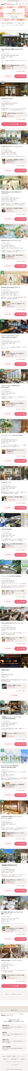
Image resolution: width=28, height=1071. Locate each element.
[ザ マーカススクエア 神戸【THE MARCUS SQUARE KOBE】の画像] (14, 756)
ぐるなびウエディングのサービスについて (13, 1061)
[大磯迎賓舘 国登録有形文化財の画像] (14, 856)
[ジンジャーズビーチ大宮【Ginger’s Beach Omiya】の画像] (14, 376)
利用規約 (9, 1056)
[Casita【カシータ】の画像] (14, 473)
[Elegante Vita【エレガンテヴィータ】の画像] (14, 231)
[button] (14, 1027)
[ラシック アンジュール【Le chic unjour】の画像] (14, 426)
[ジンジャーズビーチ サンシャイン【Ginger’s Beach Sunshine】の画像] (14, 326)
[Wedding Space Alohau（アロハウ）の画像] (14, 278)
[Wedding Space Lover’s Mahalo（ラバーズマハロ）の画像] (14, 183)
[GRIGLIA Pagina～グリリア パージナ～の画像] (14, 951)
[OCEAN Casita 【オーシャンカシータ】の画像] (14, 137)
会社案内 (4, 1056)
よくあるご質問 (14, 1064)
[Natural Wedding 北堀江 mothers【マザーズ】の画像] (14, 40)
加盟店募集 (23, 1059)
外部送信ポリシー (6, 1059)
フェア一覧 (21, 76)
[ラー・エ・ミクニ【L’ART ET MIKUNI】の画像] (14, 567)
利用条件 (14, 1056)
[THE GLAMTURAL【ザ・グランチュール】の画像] (14, 614)
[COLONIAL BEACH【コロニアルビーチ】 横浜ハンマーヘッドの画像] (14, 903)
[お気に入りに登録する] (25, 47)
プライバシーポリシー (21, 1056)
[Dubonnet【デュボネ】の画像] (14, 89)
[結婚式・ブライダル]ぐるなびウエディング (9, 1014)
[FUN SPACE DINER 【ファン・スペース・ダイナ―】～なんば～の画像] (14, 807)
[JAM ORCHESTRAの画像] (14, 520)
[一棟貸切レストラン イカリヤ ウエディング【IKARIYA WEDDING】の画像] (14, 708)
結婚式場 (22, 1014)
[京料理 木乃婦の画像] (14, 661)
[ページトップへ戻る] (14, 1009)
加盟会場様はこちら (15, 1059)
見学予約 (7, 76)
